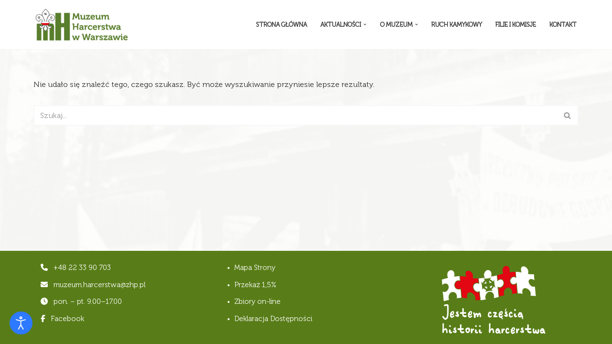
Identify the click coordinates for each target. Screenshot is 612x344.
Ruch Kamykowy (456, 24)
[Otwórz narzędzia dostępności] (21, 323)
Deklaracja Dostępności (273, 318)
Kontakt (563, 24)
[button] (364, 24)
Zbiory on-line (257, 301)
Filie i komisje (515, 24)
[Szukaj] (295, 115)
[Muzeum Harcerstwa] (81, 25)
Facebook (62, 318)
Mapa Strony (254, 267)
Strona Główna (281, 24)
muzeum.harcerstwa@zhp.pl (99, 284)
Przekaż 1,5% (255, 284)
